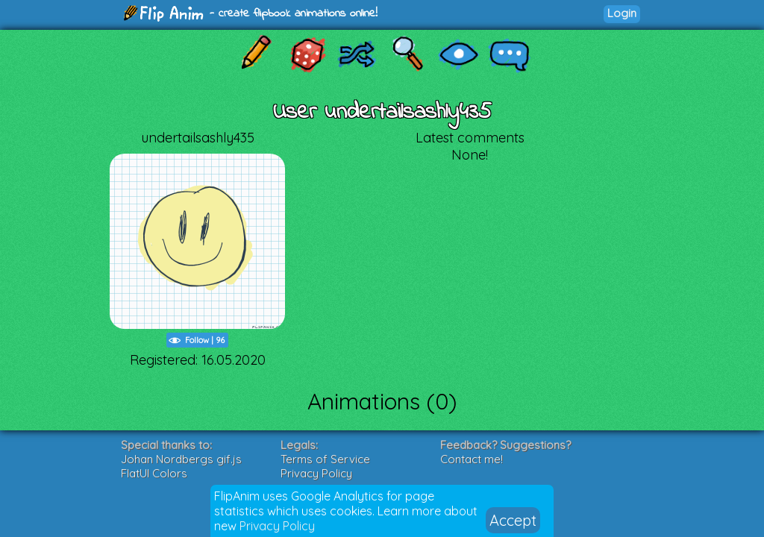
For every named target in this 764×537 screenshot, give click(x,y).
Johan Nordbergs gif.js (181, 459)
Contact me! (471, 459)
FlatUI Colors (154, 473)
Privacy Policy (277, 525)
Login (621, 13)
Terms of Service (325, 459)
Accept (512, 520)
